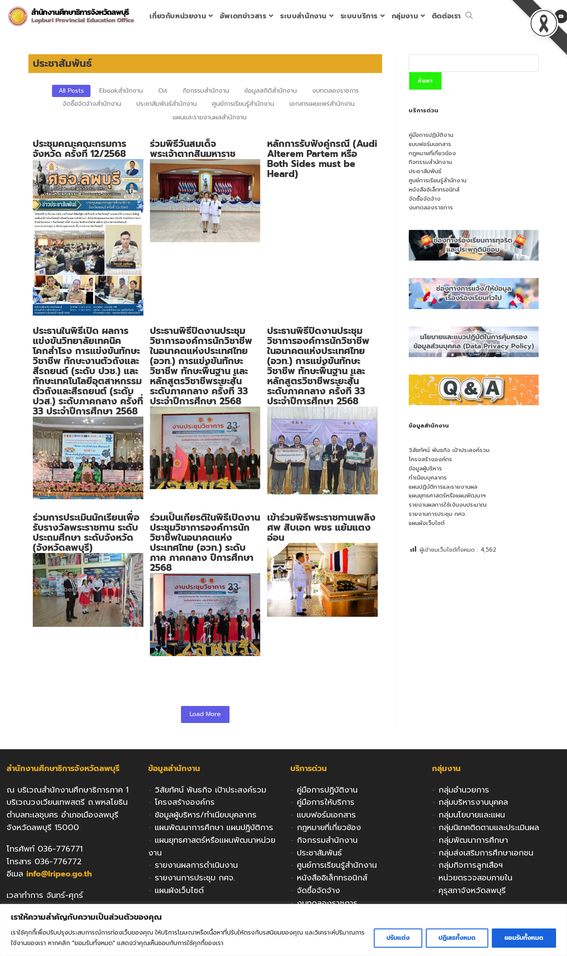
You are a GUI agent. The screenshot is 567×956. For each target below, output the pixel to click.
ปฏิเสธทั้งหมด (457, 937)
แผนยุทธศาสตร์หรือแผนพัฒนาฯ (447, 495)
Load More (205, 714)
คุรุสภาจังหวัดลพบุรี (472, 890)
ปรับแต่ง (398, 937)
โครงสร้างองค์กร (430, 459)
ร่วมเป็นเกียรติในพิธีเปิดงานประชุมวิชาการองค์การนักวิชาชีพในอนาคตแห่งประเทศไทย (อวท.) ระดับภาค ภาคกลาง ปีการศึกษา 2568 (205, 543)
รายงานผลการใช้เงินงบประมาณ (448, 505)
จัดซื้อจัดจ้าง (425, 199)
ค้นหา (425, 81)
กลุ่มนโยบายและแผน (471, 815)
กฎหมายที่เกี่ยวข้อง (432, 153)
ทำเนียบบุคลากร (428, 477)
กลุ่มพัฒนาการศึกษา (473, 840)
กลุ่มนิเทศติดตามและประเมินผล (488, 827)
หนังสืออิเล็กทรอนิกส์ (434, 189)
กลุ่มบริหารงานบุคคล (473, 802)
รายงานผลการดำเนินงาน (196, 865)
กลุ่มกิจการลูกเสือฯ (470, 865)
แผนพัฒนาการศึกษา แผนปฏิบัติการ (214, 827)
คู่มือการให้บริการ (326, 802)
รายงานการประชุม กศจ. (437, 514)
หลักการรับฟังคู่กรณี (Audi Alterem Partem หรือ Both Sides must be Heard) (321, 159)
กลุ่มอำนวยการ (463, 790)
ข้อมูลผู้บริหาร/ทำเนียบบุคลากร (206, 815)
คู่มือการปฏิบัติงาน (431, 135)
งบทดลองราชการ (431, 207)
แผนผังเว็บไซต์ (427, 523)
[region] (283, 930)
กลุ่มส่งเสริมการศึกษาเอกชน (485, 853)
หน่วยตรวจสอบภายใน (475, 878)
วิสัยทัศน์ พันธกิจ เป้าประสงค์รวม (449, 450)
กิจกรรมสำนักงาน (430, 162)
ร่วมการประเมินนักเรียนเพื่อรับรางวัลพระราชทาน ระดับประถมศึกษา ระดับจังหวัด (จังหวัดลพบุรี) (86, 533)
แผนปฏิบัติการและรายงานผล (443, 487)
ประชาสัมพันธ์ (425, 171)
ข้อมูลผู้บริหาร (425, 468)
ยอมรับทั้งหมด (523, 937)
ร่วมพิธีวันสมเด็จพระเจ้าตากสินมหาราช (192, 149)
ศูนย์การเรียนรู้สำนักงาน (437, 180)
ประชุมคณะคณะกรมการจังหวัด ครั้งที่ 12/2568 (79, 149)
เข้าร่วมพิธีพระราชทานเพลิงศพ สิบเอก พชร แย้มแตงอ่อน (320, 528)
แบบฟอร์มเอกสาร (430, 144)
